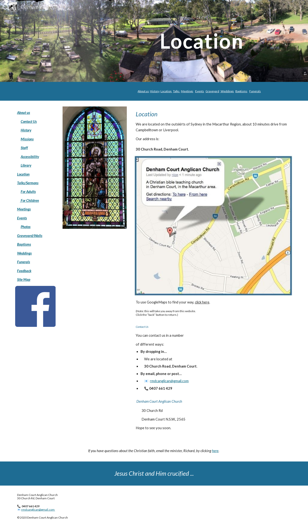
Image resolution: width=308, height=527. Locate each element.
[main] (154, 41)
